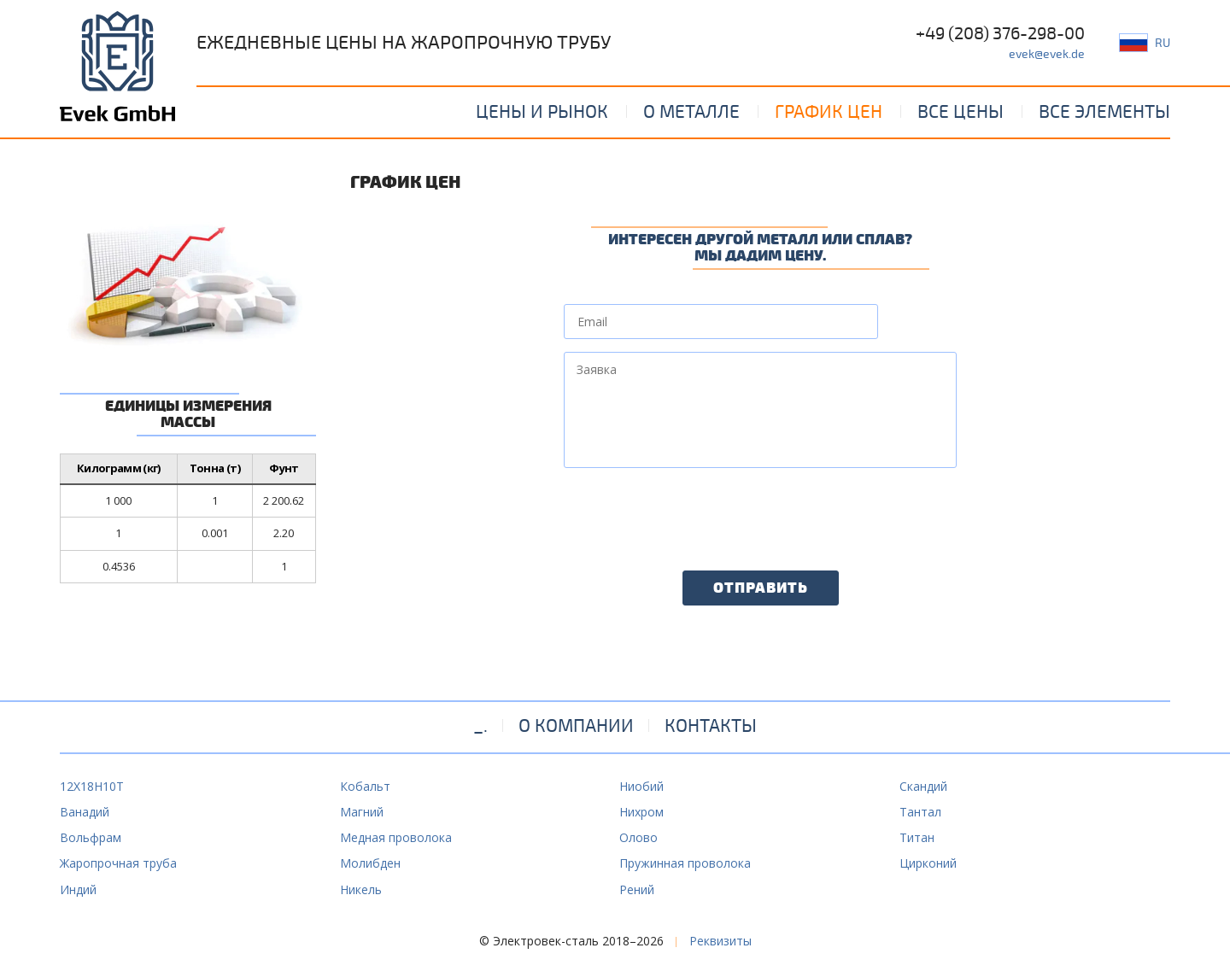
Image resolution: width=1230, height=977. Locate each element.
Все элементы (1104, 112)
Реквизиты (720, 941)
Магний (362, 812)
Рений (636, 889)
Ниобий (641, 786)
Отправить (760, 588)
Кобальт (365, 786)
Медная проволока (396, 837)
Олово (638, 837)
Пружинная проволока (685, 863)
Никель (361, 889)
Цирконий (928, 863)
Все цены (960, 112)
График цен (828, 112)
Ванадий (84, 812)
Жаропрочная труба (118, 863)
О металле (691, 112)
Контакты (711, 726)
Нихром (641, 812)
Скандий (923, 786)
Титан (916, 837)
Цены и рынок (542, 112)
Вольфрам (90, 837)
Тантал (920, 812)
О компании (576, 726)
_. (480, 726)
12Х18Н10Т (92, 786)
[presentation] (693, 514)
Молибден (370, 863)
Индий (78, 889)
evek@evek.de (1047, 54)
